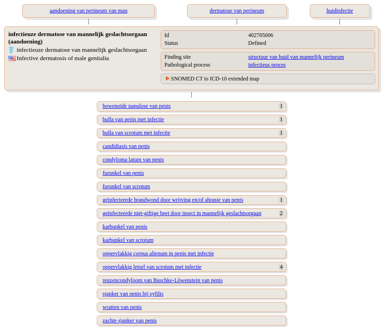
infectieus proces (267, 65)
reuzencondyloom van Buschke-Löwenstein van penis (163, 280)
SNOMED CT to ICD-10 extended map (215, 78)
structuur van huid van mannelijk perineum (296, 57)
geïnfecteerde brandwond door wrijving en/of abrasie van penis (173, 200)
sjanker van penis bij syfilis (133, 293)
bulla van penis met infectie (133, 119)
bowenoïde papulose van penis (137, 106)
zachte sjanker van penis (130, 320)
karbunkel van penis (125, 226)
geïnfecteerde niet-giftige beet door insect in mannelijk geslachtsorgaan (182, 213)
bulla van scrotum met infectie (136, 133)
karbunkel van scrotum (128, 240)
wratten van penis (122, 307)
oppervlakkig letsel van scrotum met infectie (152, 267)
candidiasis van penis (126, 146)
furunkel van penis (123, 173)
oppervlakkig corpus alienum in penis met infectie (158, 253)
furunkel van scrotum (127, 186)
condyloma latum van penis (133, 159)
